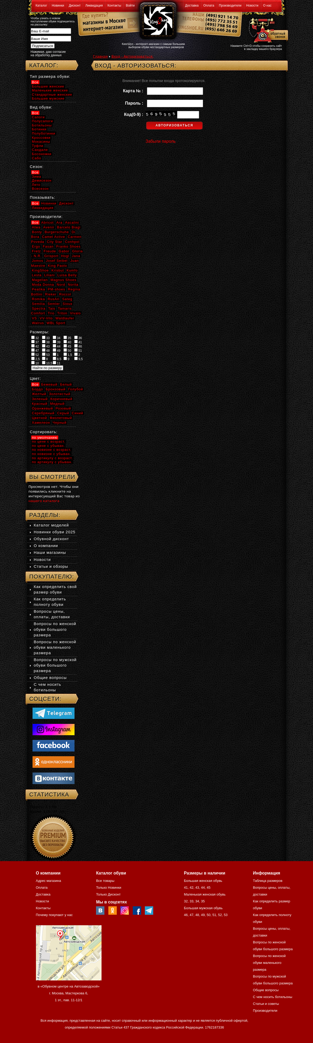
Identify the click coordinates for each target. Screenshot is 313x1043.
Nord (61, 285)
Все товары (105, 881)
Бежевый (49, 384)
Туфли (38, 146)
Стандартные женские (52, 94)
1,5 (67, 354)
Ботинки (39, 129)
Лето (36, 185)
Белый (66, 384)
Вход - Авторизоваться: (132, 56)
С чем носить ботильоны (272, 997)
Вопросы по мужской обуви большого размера (55, 665)
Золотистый (59, 394)
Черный (60, 423)
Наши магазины (50, 552)
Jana (76, 256)
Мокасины (41, 142)
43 (46, 346)
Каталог (41, 5)
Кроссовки (41, 138)
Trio (51, 313)
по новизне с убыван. (51, 454)
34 (57, 338)
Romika (38, 299)
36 (78, 338)
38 (46, 342)
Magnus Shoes (63, 280)
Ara (59, 222)
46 (78, 346)
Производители (230, 5)
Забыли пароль (161, 141)
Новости (252, 5)
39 (57, 342)
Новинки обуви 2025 (55, 532)
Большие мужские (48, 98)
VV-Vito (46, 318)
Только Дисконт (108, 894)
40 (67, 342)
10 (35, 363)
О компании (46, 545)
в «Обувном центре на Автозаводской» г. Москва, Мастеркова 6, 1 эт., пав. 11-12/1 (69, 993)
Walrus (38, 323)
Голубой (75, 389)
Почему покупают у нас (54, 915)
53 (46, 354)
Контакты (114, 5)
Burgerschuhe (57, 232)
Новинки (58, 5)
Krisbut (57, 270)
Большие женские (48, 86)
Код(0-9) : (135, 114)
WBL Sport (56, 323)
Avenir (49, 227)
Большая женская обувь (203, 881)
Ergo (36, 246)
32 (35, 338)
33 (46, 338)
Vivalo (75, 313)
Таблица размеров (267, 881)
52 (35, 354)
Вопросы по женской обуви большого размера (55, 629)
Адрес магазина (48, 881)
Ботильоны (42, 125)
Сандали (40, 150)
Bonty (37, 232)
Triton (62, 313)
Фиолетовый (61, 418)
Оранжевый (42, 408)
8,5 (57, 359)
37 (35, 342)
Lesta (37, 275)
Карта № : (134, 91)
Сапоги (38, 117)
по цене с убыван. (48, 446)
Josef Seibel (57, 261)
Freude (50, 251)
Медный (57, 404)
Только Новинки (108, 887)
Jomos (37, 261)
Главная (100, 56)
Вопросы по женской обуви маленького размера (55, 647)
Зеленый (40, 399)
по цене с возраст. (48, 441)
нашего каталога (44, 501)
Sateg (67, 299)
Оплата (208, 5)
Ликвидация (94, 5)
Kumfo (72, 270)
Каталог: (44, 65)
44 (57, 346)
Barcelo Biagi (69, 227)
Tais (51, 308)
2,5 (35, 359)
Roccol (65, 294)
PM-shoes (56, 289)
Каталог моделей (51, 525)
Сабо (36, 158)
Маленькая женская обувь (205, 894)
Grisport (51, 256)
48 (46, 350)
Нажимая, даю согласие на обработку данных (48, 53)
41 (78, 342)
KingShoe (40, 270)
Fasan (48, 246)
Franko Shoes (68, 246)
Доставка (192, 5)
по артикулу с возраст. (52, 458)
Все (35, 82)
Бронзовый (56, 389)
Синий (77, 413)
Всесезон (40, 189)
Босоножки (42, 154)
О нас (267, 5)
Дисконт (75, 5)
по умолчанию (45, 437)
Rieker (51, 294)
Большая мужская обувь (203, 908)
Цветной (39, 418)
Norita (73, 285)
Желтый (39, 394)
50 (67, 350)
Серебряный (43, 413)
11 (57, 363)
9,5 (78, 359)
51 (78, 350)
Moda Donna (43, 285)
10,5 (47, 363)
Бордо (37, 389)
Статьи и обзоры (51, 566)
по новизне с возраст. (51, 450)
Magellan (40, 280)
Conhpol (72, 242)
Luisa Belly (67, 275)
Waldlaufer (64, 318)
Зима (36, 176)
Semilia (38, 304)
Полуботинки (43, 133)
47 (35, 350)
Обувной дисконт (51, 538)
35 (67, 338)
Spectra (39, 308)
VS (34, 318)
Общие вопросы (50, 677)
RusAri (54, 299)
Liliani (49, 275)
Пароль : (135, 103)
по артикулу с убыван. (52, 462)
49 (57, 350)
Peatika (38, 289)
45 (67, 346)
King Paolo (57, 266)
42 (35, 346)
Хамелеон (41, 423)
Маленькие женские (50, 90)
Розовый (63, 408)
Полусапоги (42, 121)
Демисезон (42, 180)
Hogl (65, 256)
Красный (39, 404)
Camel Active (53, 237)
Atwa (36, 227)
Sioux (68, 304)
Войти (130, 5)
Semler (53, 304)
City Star (54, 242)
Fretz (36, 251)
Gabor (64, 251)
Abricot (47, 222)
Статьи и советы (266, 1004)
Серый (63, 413)
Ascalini (72, 222)
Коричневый (61, 399)
